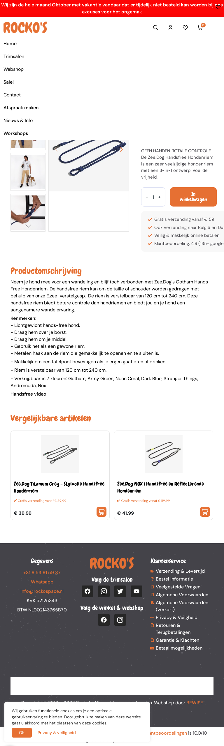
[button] (28, 226)
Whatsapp (42, 582)
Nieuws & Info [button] (18, 120)
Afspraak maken (21, 108)
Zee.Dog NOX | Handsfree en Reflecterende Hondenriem (160, 487)
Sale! (9, 82)
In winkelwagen (193, 197)
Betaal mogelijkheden (179, 648)
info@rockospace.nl (42, 591)
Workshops (16, 133)
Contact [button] (12, 95)
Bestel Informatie (174, 579)
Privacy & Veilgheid (176, 617)
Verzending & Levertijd (180, 571)
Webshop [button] (14, 69)
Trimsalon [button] (14, 56)
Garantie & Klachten (177, 640)
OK (21, 732)
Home (10, 43)
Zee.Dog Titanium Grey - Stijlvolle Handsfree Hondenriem (59, 487)
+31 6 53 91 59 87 (42, 572)
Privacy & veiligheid (57, 732)
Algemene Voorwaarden (182, 595)
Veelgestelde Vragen (178, 587)
